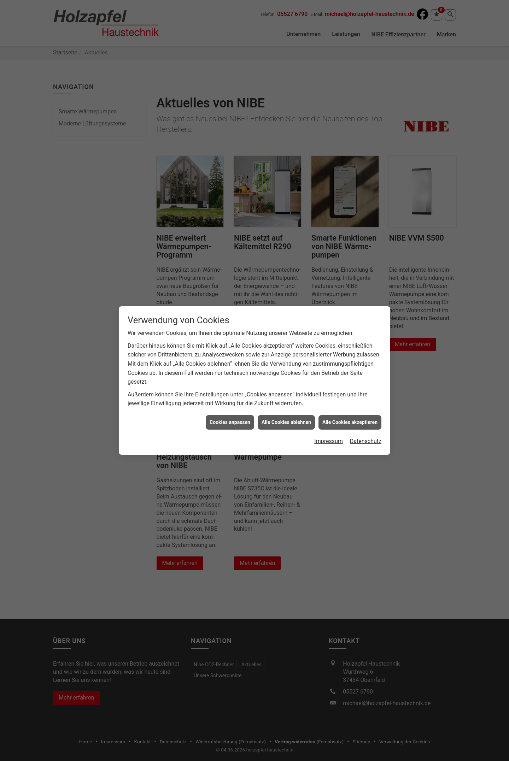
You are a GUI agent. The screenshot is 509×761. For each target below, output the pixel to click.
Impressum (328, 422)
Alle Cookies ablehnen (286, 403)
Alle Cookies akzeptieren (350, 403)
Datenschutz (365, 422)
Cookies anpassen (230, 403)
